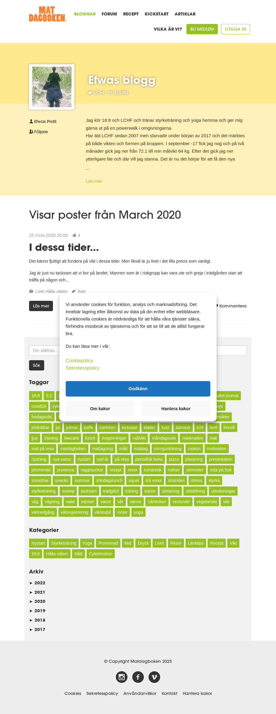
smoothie (40, 480)
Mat (127, 543)
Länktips (196, 543)
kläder (149, 427)
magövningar (114, 438)
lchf (200, 427)
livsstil (229, 427)
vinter (122, 512)
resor (132, 469)
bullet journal (226, 395)
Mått (78, 553)
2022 (37, 583)
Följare (38, 131)
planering (194, 459)
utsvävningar (223, 491)
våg (34, 501)
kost (165, 427)
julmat (71, 427)
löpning (51, 438)
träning (131, 491)
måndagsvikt (164, 438)
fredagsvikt (41, 416)
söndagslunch (109, 480)
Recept (131, 14)
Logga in (235, 29)
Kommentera (230, 306)
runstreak (152, 469)
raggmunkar (92, 469)
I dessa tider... (64, 247)
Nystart (38, 543)
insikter (222, 416)
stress (196, 480)
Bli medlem (202, 29)
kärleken (108, 427)
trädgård (111, 491)
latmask (183, 427)
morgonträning (167, 448)
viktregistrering (74, 512)
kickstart (129, 427)
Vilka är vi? (168, 29)
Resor (176, 543)
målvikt (139, 438)
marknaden (192, 438)
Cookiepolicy (79, 360)
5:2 (49, 395)
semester (195, 469)
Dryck (143, 543)
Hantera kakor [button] (175, 408)
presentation (220, 459)
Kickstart (157, 14)
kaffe (88, 427)
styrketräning (43, 491)
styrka (214, 480)
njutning (38, 459)
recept (115, 469)
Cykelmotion (100, 553)
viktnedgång (42, 512)
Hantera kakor (197, 693)
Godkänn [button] (138, 388)
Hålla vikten (56, 291)
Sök (36, 365)
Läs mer (94, 181)
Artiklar (185, 14)
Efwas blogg (122, 79)
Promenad (108, 543)
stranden (176, 480)
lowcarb (71, 438)
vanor (105, 501)
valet (70, 501)
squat (134, 480)
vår (120, 501)
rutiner (174, 469)
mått (123, 448)
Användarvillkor (139, 693)
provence (65, 469)
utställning (195, 491)
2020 (37, 601)
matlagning (102, 448)
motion (194, 448)
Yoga (87, 543)
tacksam (89, 491)
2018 (37, 620)
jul (58, 427)
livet (82, 291)
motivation (216, 448)
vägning (52, 501)
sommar (82, 480)
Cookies (72, 693)
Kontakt (169, 693)
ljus (34, 438)
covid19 (38, 406)
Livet (39, 291)
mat (213, 438)
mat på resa (42, 448)
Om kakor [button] (100, 408)
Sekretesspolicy (102, 693)
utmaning (170, 491)
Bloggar (85, 14)
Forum (109, 14)
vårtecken (157, 501)
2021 (37, 592)
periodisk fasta (149, 459)
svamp (68, 491)
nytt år (103, 459)
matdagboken (73, 448)
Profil (42, 121)
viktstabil (103, 512)
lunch (90, 438)
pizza (174, 459)
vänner (87, 501)
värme (136, 501)
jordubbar (40, 427)
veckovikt (181, 501)
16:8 (35, 395)
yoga (138, 512)
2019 (37, 610)
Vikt (233, 543)
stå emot (154, 480)
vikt (226, 501)
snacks (61, 480)
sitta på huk (221, 469)
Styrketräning (63, 543)
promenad (41, 469)
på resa (122, 459)
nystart (84, 459)
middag (141, 448)
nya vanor (62, 459)
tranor (150, 491)
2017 (37, 629)
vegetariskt (206, 501)
